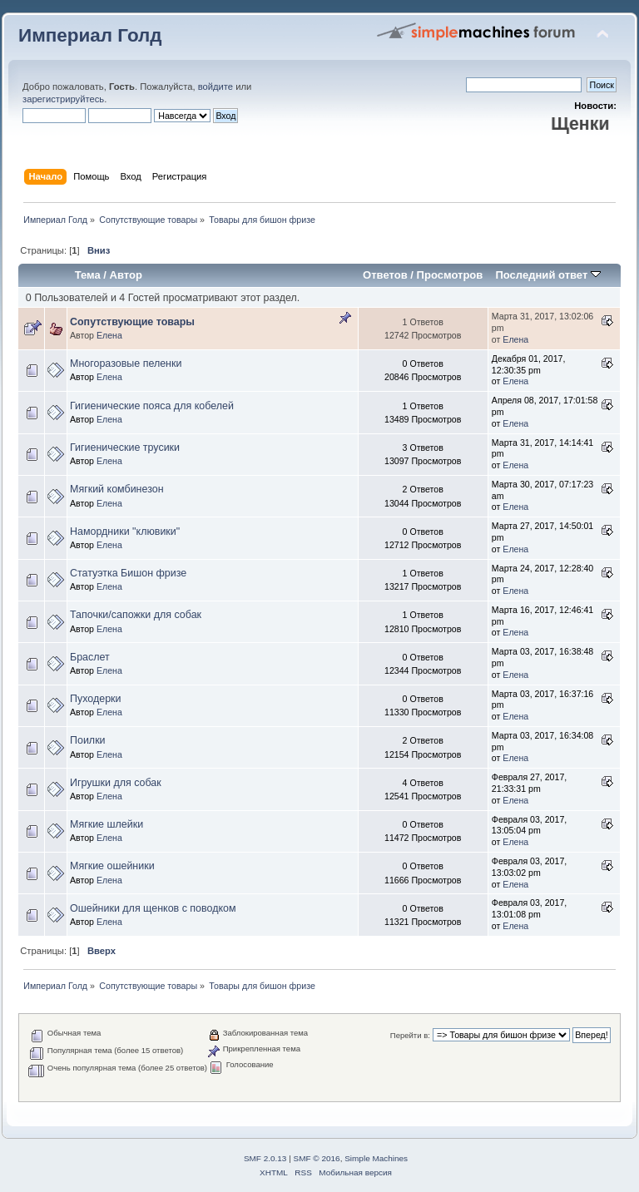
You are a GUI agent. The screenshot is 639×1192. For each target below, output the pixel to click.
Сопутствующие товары (132, 322)
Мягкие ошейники (112, 866)
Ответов (385, 275)
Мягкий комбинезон (117, 489)
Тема (88, 275)
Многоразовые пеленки (125, 363)
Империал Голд (90, 35)
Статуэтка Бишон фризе (128, 573)
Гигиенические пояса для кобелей (152, 406)
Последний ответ (547, 275)
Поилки (88, 740)
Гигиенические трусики (125, 447)
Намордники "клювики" (125, 531)
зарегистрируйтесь (63, 99)
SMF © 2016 (317, 1158)
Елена (109, 335)
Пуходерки (95, 699)
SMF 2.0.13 (265, 1158)
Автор (126, 275)
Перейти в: (410, 1035)
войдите (215, 87)
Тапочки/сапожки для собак (135, 615)
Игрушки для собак (115, 783)
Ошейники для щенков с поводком (153, 908)
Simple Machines (376, 1158)
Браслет (90, 657)
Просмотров (450, 275)
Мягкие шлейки (106, 824)
